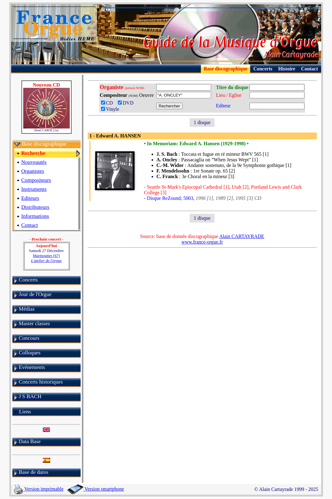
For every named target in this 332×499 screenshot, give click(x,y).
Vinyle (110, 109)
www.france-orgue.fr (202, 242)
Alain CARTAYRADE (241, 236)
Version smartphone (95, 489)
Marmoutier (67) (46, 258)
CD (109, 103)
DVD (127, 103)
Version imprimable (39, 489)
